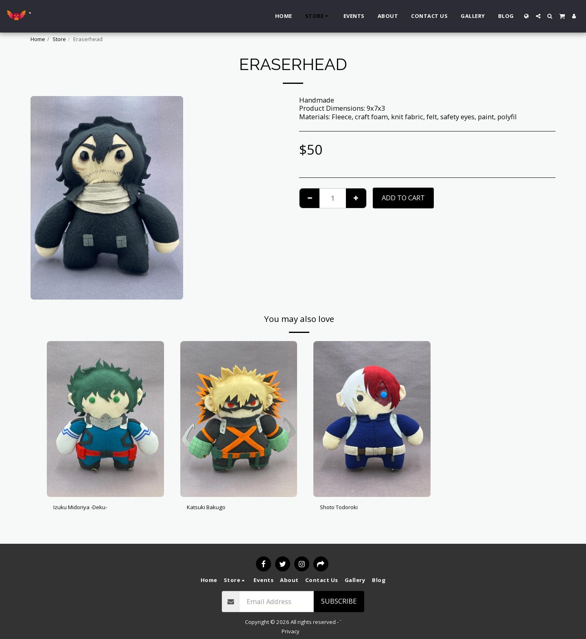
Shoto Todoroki (344, 508)
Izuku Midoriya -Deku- (88, 508)
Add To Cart (403, 197)
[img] (105, 419)
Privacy (291, 631)
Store (59, 39)
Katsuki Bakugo (211, 508)
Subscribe (338, 601)
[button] (538, 16)
